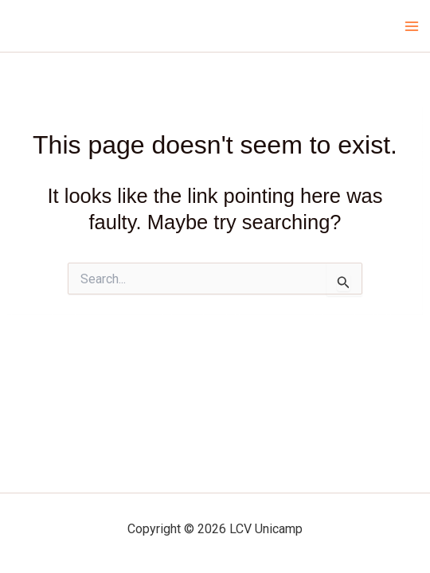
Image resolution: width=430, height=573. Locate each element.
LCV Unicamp (67, 25)
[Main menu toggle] (412, 26)
